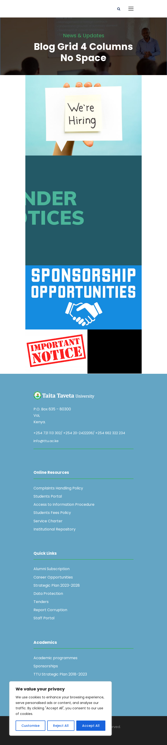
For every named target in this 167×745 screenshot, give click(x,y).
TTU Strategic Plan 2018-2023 (60, 674)
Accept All (91, 725)
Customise (30, 725)
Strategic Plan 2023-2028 (56, 585)
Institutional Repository (54, 529)
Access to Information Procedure (63, 504)
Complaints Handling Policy (58, 488)
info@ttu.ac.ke (46, 440)
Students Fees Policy (52, 512)
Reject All (61, 725)
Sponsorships (45, 666)
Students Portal (47, 496)
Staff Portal (43, 618)
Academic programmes (55, 658)
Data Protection (48, 593)
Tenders (41, 601)
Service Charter (48, 521)
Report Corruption (50, 610)
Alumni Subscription (51, 569)
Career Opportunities (53, 577)
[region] (60, 708)
